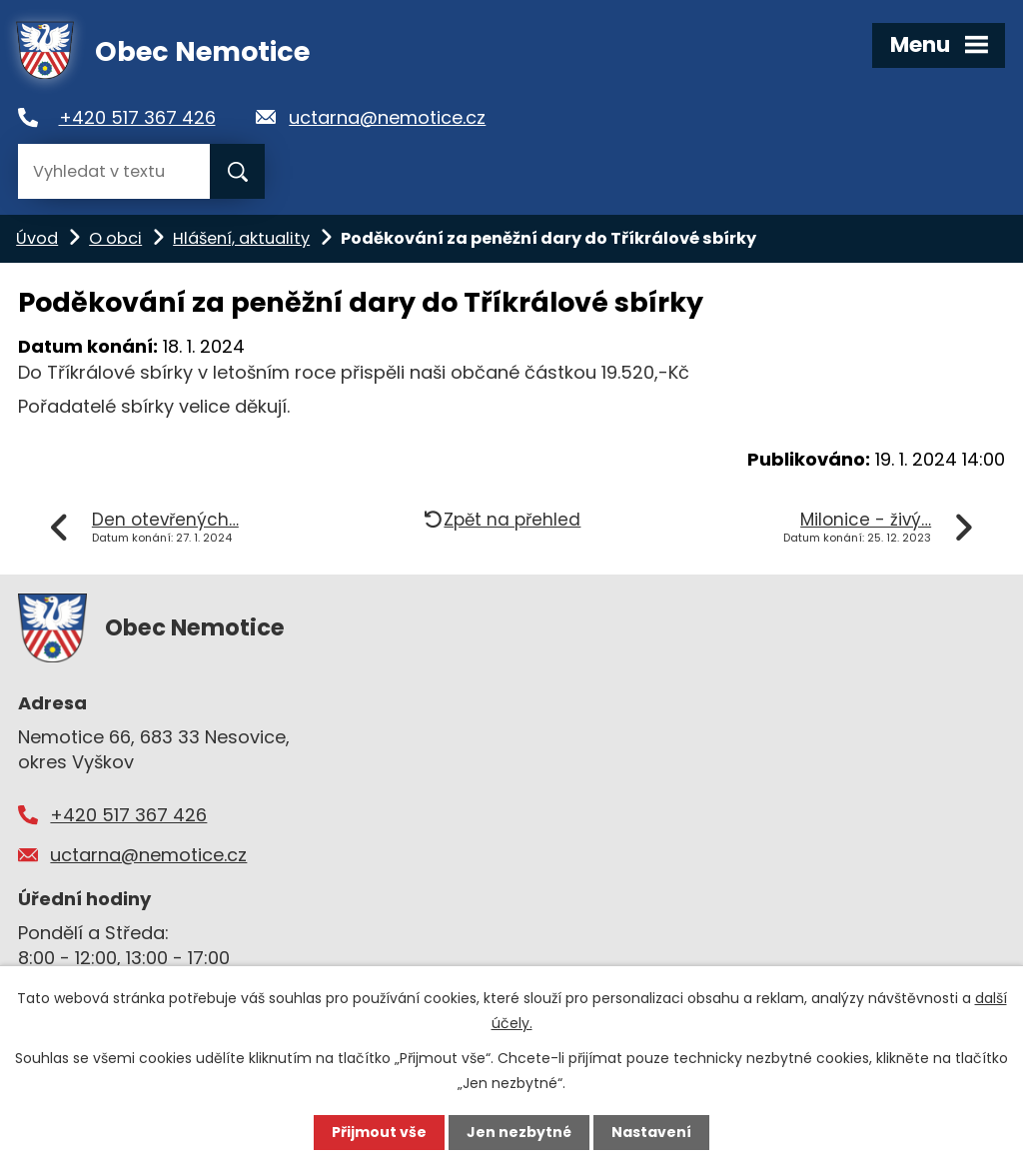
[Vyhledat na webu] (114, 171)
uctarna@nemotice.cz (387, 117)
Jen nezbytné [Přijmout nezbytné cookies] (519, 1132)
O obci (115, 238)
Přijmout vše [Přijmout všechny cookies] (379, 1132)
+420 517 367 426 (137, 117)
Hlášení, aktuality (241, 238)
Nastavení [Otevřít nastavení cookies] (651, 1132)
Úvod (37, 238)
